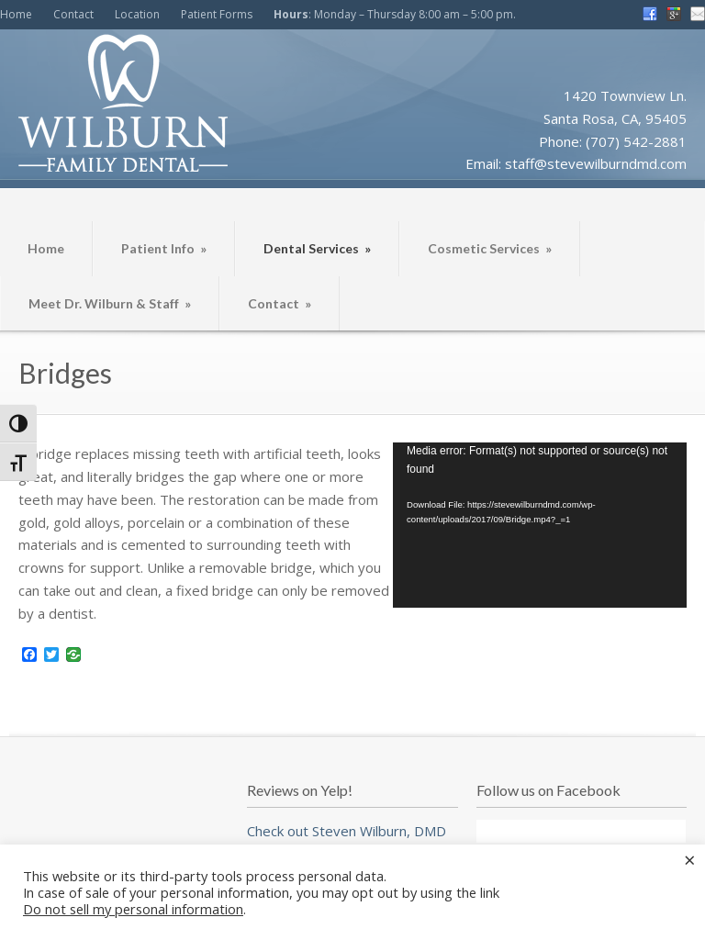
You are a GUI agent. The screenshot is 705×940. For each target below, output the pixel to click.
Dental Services (317, 248)
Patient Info (164, 248)
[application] (540, 525)
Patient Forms (216, 14)
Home (16, 14)
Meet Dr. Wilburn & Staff (109, 303)
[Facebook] (29, 655)
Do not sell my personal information (133, 909)
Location (137, 14)
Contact (73, 14)
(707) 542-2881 (636, 141)
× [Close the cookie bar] (690, 859)
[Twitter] (51, 655)
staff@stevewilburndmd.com (596, 163)
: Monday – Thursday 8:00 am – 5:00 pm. (395, 14)
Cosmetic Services (490, 248)
